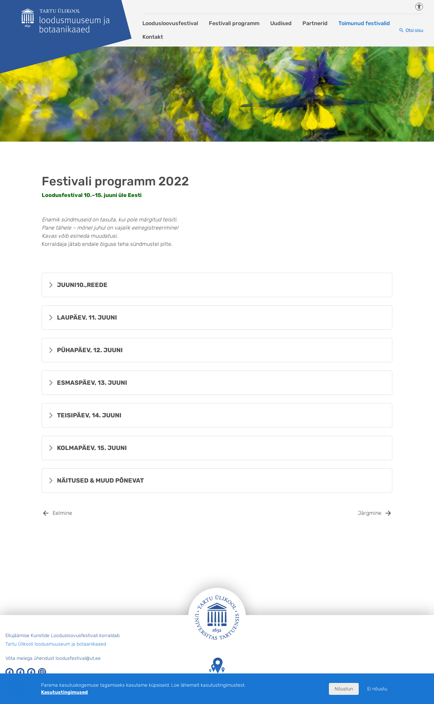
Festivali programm (234, 23)
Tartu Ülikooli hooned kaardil (217, 671)
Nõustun (344, 689)
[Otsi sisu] (411, 30)
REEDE (82, 285)
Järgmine (369, 513)
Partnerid (315, 23)
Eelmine (62, 513)
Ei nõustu (377, 689)
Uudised (281, 23)
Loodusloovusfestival (170, 23)
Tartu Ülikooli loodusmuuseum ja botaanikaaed (55, 644)
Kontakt (152, 37)
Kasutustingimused (64, 692)
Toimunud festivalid (364, 23)
